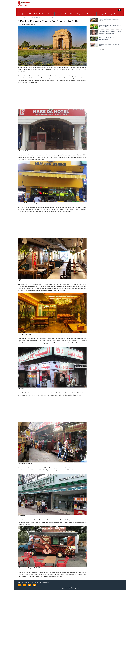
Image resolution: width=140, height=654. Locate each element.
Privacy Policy (44, 582)
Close (19, 13)
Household (65, 14)
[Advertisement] (52, 96)
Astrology (100, 14)
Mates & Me (28, 14)
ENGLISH (20, 5)
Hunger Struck (81, 14)
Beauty (57, 14)
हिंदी (26, 5)
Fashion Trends (38, 14)
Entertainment (91, 14)
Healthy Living (49, 14)
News (115, 14)
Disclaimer (35, 582)
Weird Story (108, 14)
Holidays (72, 14)
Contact (27, 582)
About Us (20, 582)
